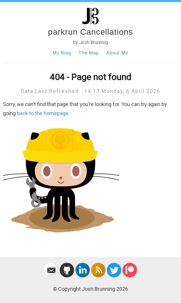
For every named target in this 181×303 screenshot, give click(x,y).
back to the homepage (42, 113)
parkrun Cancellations (90, 31)
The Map (89, 52)
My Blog (62, 52)
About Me (117, 52)
